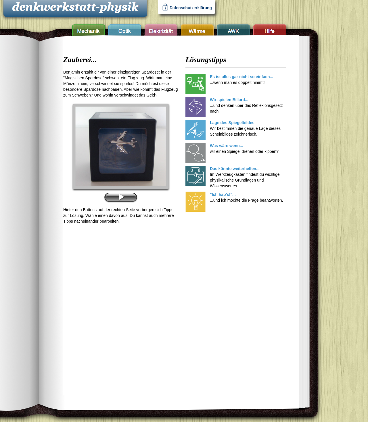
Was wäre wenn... (226, 145)
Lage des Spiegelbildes (232, 122)
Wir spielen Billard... (229, 99)
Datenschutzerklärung (191, 7)
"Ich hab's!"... (223, 194)
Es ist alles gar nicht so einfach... (241, 76)
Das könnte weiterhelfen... (235, 168)
